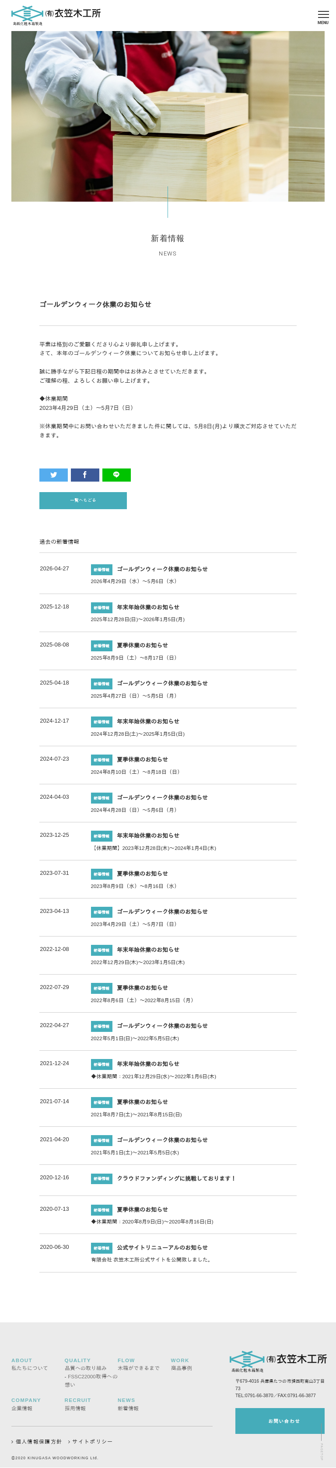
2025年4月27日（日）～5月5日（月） (135, 699)
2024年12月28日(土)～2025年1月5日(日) (138, 737)
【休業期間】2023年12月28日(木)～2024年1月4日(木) (154, 851)
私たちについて (29, 1367)
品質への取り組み (86, 1367)
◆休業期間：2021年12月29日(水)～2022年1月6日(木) (154, 1079)
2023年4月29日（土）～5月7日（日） (135, 927)
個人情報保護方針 (36, 1440)
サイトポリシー (92, 1440)
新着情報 (128, 1407)
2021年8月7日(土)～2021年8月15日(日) (136, 1117)
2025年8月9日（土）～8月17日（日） (135, 661)
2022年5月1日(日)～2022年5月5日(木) (135, 1041)
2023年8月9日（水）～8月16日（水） (135, 889)
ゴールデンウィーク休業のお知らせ (162, 572)
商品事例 (181, 1367)
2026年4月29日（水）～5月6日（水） (135, 584)
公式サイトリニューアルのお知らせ (162, 1251)
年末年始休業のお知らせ (148, 610)
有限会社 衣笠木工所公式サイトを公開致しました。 (152, 1263)
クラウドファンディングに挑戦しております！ (176, 1181)
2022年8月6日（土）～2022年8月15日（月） (143, 1003)
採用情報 (75, 1407)
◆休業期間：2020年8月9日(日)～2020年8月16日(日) (152, 1225)
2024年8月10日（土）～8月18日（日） (136, 775)
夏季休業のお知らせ (142, 648)
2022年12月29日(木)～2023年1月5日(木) (138, 965)
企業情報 (21, 1407)
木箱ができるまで (139, 1367)
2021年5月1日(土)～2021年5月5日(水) (135, 1155)
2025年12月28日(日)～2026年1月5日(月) (138, 623)
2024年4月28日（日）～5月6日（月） (135, 813)
